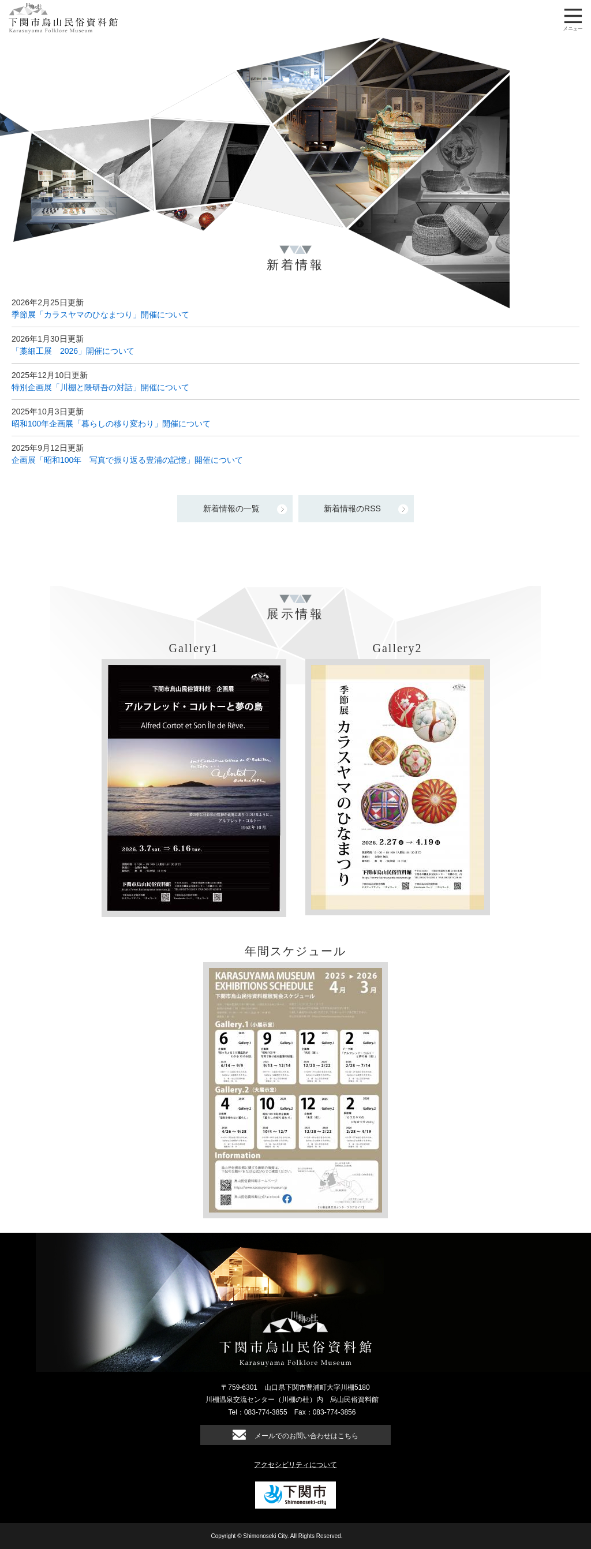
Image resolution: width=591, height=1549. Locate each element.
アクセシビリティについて (295, 1465)
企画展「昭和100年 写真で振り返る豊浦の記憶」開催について (127, 460)
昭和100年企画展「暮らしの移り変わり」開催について (111, 423)
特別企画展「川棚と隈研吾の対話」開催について (100, 387)
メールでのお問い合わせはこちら (306, 1436)
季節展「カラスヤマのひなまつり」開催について (100, 314)
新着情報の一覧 (231, 508)
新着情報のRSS (352, 508)
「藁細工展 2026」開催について (73, 351)
